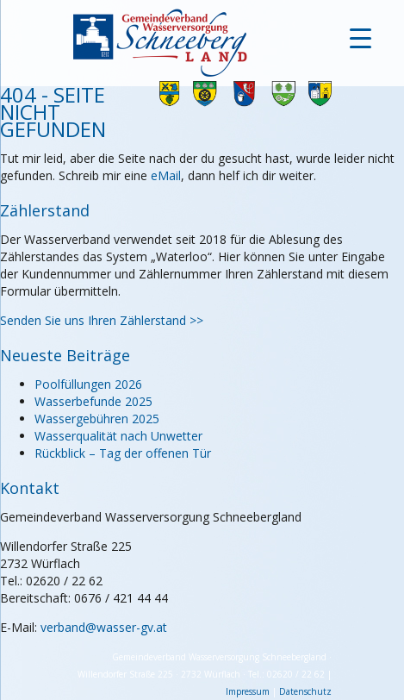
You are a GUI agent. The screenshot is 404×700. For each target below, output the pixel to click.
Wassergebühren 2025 (96, 418)
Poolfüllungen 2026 (88, 384)
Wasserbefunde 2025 (93, 401)
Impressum (248, 691)
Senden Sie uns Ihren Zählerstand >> (101, 320)
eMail (166, 175)
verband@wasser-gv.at (103, 627)
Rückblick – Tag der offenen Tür (122, 453)
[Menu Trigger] (360, 36)
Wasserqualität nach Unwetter (118, 436)
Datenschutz (305, 691)
